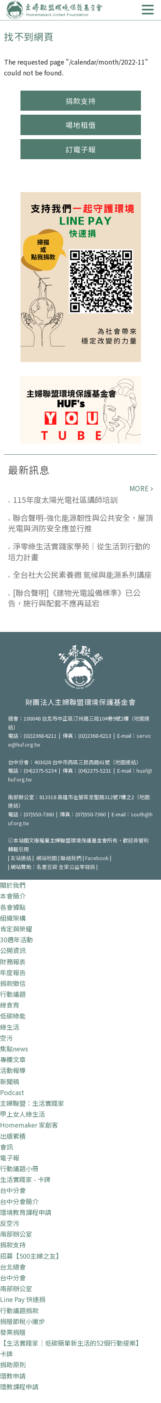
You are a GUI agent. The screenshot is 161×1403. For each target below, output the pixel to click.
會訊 (6, 1147)
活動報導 (13, 1070)
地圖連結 (125, 762)
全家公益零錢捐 (77, 867)
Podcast (12, 1092)
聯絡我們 (71, 858)
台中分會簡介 (19, 1201)
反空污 (9, 1223)
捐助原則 (13, 1364)
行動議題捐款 (19, 1310)
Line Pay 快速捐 (22, 1299)
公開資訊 (13, 950)
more (139, 488)
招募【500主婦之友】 (31, 1256)
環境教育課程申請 (25, 1212)
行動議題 (13, 994)
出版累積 (13, 1136)
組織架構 (13, 918)
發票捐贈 (13, 1332)
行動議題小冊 (19, 1168)
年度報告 (13, 972)
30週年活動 (16, 939)
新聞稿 (9, 1081)
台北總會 (13, 1266)
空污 (6, 1038)
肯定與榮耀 (16, 928)
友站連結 (20, 858)
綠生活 (9, 1027)
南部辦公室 (16, 1234)
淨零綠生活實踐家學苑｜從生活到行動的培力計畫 (79, 551)
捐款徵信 (13, 983)
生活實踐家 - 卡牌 (25, 1179)
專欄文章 (13, 1059)
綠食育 (9, 1005)
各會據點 (13, 907)
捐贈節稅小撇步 (22, 1321)
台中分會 (13, 1190)
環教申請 (13, 1376)
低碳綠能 (13, 1015)
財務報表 (13, 961)
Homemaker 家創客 (29, 1125)
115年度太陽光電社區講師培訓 (65, 499)
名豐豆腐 (47, 867)
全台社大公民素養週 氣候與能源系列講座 (82, 574)
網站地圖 (46, 858)
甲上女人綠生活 (22, 1114)
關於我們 (13, 885)
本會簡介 (13, 896)
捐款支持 (80, 100)
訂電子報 (80, 149)
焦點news (14, 1048)
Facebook (97, 858)
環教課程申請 (19, 1386)
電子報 (9, 1157)
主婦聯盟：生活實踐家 (32, 1103)
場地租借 (80, 124)
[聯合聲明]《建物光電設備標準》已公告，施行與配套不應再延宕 (74, 598)
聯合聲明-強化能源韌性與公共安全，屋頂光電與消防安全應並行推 (80, 523)
